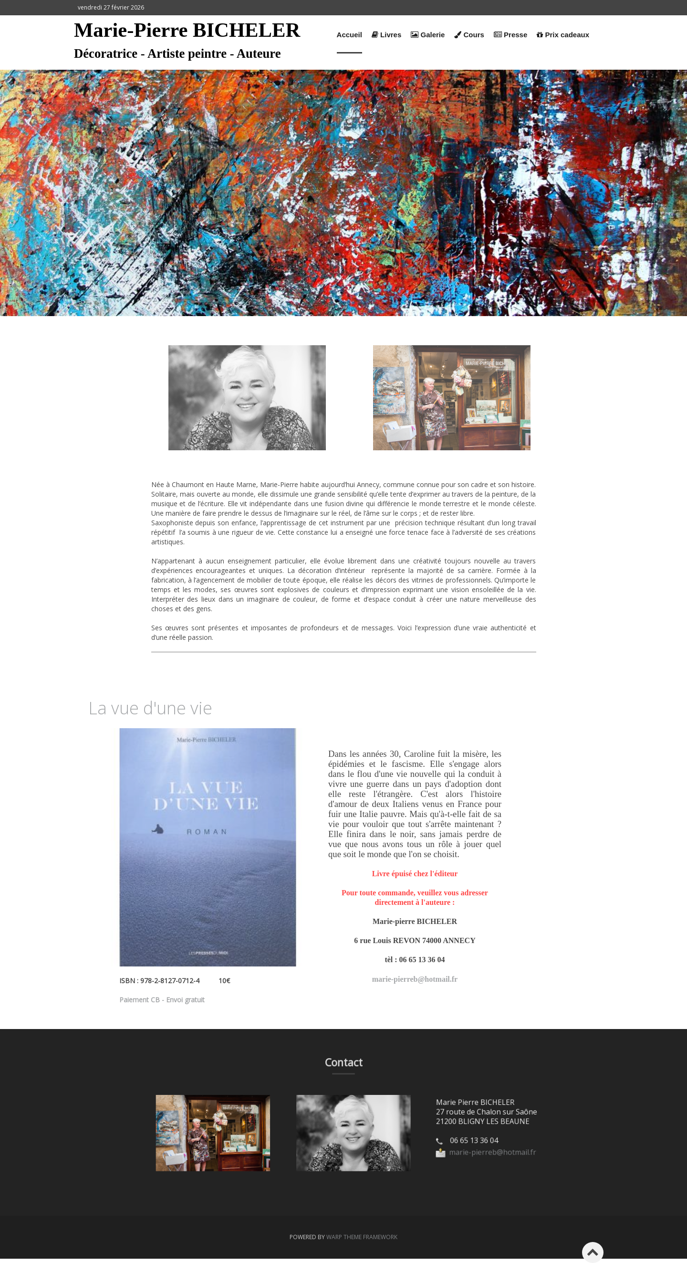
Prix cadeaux (563, 35)
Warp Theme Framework (361, 1237)
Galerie (428, 35)
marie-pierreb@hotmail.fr (415, 979)
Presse (510, 35)
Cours (469, 35)
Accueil (349, 35)
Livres (386, 35)
